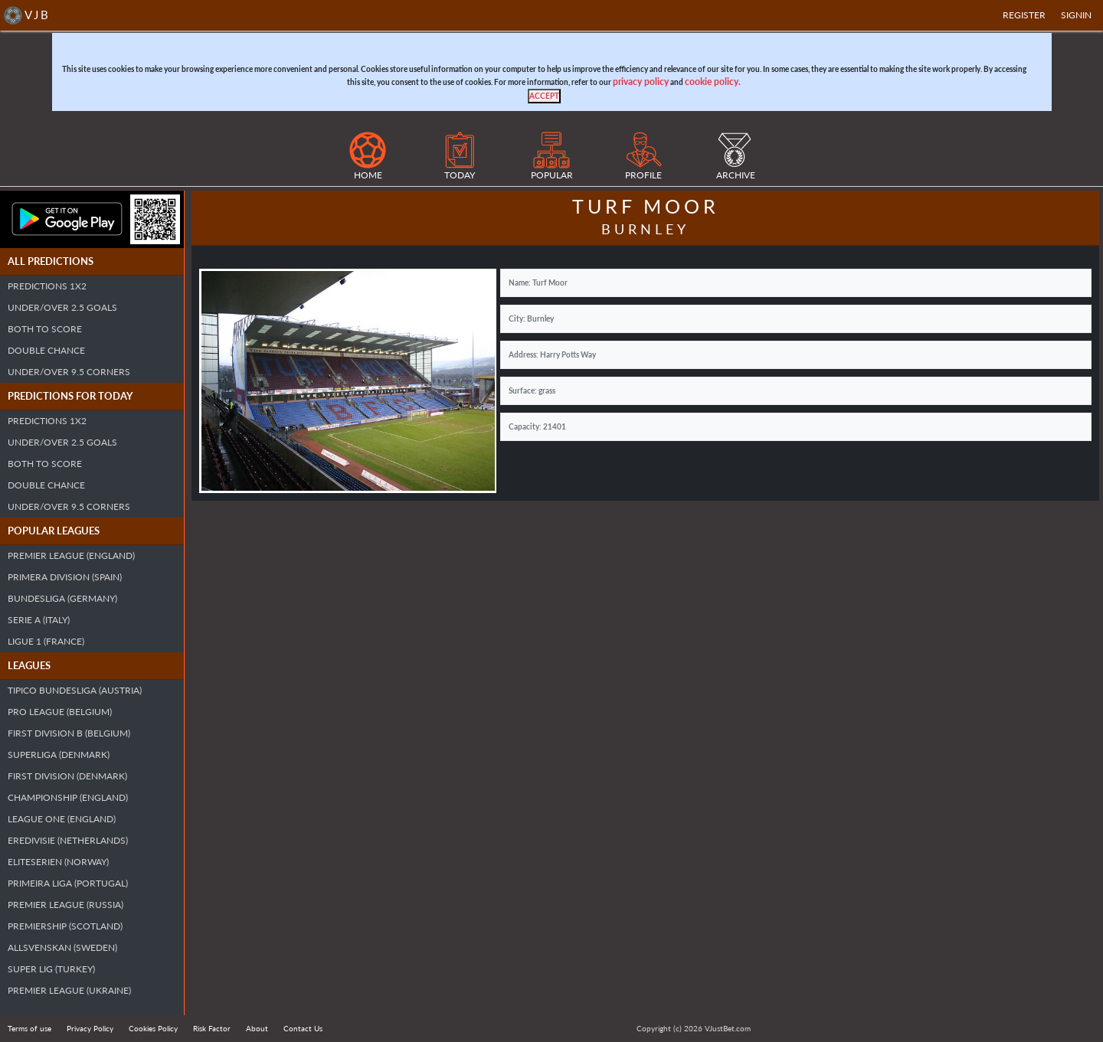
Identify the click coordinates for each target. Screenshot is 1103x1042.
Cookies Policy (153, 1028)
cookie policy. (713, 81)
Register (1024, 15)
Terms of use (29, 1028)
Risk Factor (212, 1028)
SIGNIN (1076, 15)
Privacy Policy (90, 1028)
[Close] (544, 96)
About (257, 1028)
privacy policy (641, 81)
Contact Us (302, 1028)
